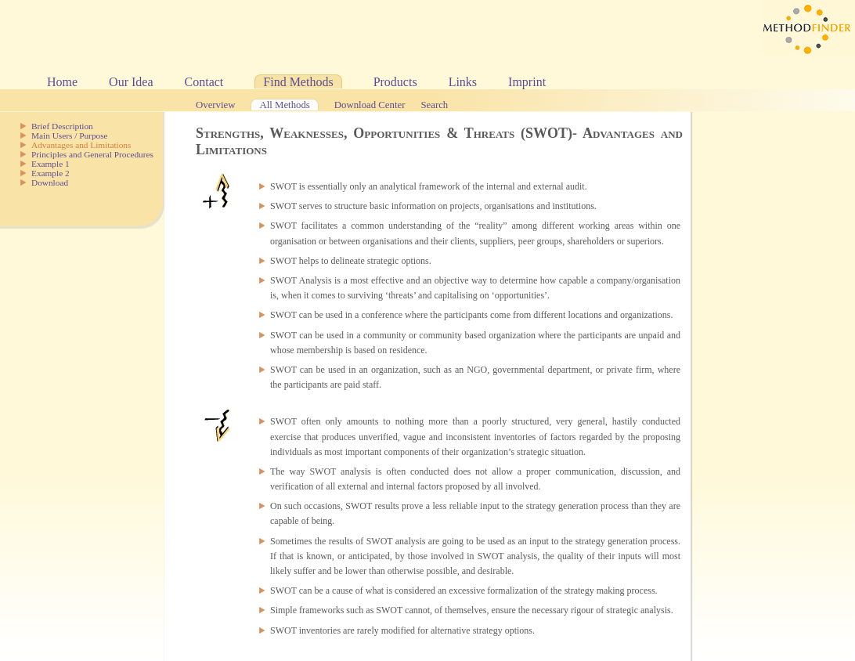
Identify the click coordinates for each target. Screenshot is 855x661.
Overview (215, 104)
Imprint (527, 81)
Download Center (370, 104)
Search (434, 104)
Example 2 (50, 173)
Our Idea (131, 81)
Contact (204, 81)
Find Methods (298, 81)
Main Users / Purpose (69, 135)
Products (395, 81)
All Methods (284, 104)
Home (62, 81)
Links (463, 81)
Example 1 (50, 163)
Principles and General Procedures (92, 154)
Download (49, 182)
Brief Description (62, 126)
